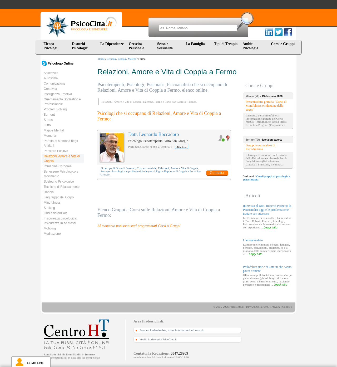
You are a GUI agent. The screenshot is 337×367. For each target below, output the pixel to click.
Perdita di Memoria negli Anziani (61, 143)
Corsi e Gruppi (283, 44)
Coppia (122, 58)
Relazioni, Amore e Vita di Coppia (62, 158)
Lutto (47, 125)
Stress (48, 120)
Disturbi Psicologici (80, 46)
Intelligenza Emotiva (58, 94)
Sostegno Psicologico (59, 181)
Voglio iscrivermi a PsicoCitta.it (158, 339)
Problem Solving (55, 109)
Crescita (111, 58)
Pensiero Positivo (56, 151)
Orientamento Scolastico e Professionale (62, 101)
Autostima (51, 78)
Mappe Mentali (54, 130)
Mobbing (50, 228)
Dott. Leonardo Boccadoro (153, 134)
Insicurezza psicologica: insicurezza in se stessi (60, 221)
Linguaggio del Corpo (59, 197)
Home (101, 58)
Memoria (50, 136)
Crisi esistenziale (55, 213)
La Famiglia (196, 44)
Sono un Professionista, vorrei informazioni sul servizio (172, 330)
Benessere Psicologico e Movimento (61, 174)
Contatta (217, 173)
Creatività (50, 89)
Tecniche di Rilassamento (62, 187)
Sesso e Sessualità (165, 46)
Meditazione (52, 234)
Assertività (51, 73)
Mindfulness (52, 202)
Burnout (49, 114)
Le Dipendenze (112, 44)
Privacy (275, 306)
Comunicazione (55, 83)
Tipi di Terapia (225, 44)
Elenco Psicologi (50, 46)
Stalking (49, 208)
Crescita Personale (136, 46)
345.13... (181, 146)
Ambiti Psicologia (250, 46)
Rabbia (49, 192)
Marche (132, 58)
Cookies (287, 306)
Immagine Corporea (58, 166)
